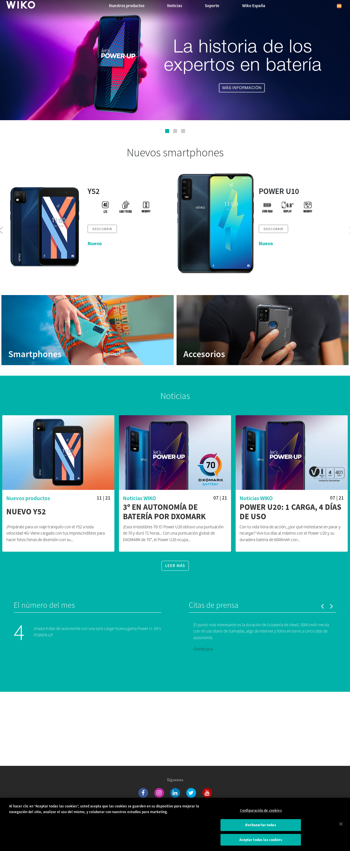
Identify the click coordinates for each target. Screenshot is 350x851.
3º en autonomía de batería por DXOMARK (164, 511)
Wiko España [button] (253, 5)
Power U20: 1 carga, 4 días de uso (290, 511)
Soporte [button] (212, 5)
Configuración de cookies (261, 813)
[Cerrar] (341, 826)
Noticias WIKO (139, 498)
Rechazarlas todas (260, 827)
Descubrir (102, 229)
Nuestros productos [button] (126, 5)
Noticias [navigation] (174, 5)
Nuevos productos (28, 498)
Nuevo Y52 (26, 512)
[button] (167, 131)
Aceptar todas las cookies (260, 842)
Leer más (175, 565)
